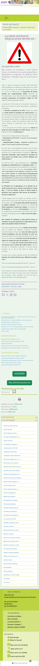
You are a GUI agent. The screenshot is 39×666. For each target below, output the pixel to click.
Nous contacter (12, 619)
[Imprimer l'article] (15, 295)
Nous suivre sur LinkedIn (17, 653)
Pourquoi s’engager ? (14, 625)
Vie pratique (7, 578)
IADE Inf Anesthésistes (10, 493)
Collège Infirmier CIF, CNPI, (11, 448)
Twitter (14, 407)
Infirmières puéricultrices (10, 511)
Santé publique (8, 567)
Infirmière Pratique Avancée (11, 508)
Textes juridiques (8, 571)
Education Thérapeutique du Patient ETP (10, 364)
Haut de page (13, 637)
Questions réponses (9, 526)
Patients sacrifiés (5, 331)
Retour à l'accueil (14, 640)
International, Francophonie (11, 515)
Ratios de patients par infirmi (11, 530)
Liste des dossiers (8, 420)
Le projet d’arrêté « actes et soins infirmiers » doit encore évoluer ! (16, 320)
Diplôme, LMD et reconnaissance (12, 467)
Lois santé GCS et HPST (10, 519)
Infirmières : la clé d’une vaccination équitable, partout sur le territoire (17, 326)
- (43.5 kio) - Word (11, 287)
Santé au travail (8, 560)
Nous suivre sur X (15, 649)
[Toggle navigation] (6, 18)
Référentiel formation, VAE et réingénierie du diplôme (13, 355)
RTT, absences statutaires (10, 549)
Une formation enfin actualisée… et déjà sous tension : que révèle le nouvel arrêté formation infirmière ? (18, 317)
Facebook (18, 404)
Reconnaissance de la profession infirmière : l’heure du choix (15, 347)
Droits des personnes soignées (12, 470)
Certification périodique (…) (11, 444)
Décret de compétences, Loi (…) (12, 459)
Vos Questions (13, 613)
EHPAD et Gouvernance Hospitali (12, 478)
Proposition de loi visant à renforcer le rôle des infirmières (14, 345)
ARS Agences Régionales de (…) (12, 437)
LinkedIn (14, 409)
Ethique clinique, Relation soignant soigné (11, 362)
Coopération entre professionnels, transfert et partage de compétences (17, 360)
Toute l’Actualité (8, 417)
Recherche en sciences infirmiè (12, 537)
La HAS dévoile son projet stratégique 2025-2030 (12, 341)
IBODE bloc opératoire (9, 496)
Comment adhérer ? (14, 622)
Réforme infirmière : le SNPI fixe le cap (10, 322)
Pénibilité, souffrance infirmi (11, 523)
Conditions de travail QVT (10, 452)
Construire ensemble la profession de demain (11, 324)
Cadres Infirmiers (8, 440)
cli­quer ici (32, 263)
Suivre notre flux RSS (16, 656)
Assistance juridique (14, 616)
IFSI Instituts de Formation (10, 500)
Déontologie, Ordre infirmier (11, 463)
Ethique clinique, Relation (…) (11, 481)
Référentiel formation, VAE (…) (12, 541)
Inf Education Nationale (10, 504)
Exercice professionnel (10, 485)
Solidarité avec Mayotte (6, 343)
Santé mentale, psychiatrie (11, 564)
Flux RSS (12, 412)
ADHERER (20, 373)
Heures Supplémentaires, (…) (11, 489)
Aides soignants (8, 429)
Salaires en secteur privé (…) (11, 556)
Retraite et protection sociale (11, 545)
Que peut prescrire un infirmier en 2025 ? (10, 339)
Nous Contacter (14, 592)
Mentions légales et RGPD (16, 627)
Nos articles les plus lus (19, 382)
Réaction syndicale (9, 534)
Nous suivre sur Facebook (17, 645)
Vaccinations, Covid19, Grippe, (11, 575)
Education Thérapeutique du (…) (12, 474)
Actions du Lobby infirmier (11, 426)
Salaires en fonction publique (11, 552)
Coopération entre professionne (12, 455)
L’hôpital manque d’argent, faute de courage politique (13, 328)
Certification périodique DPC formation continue (12, 358)
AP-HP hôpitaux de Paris (10, 433)
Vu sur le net (7, 582)
